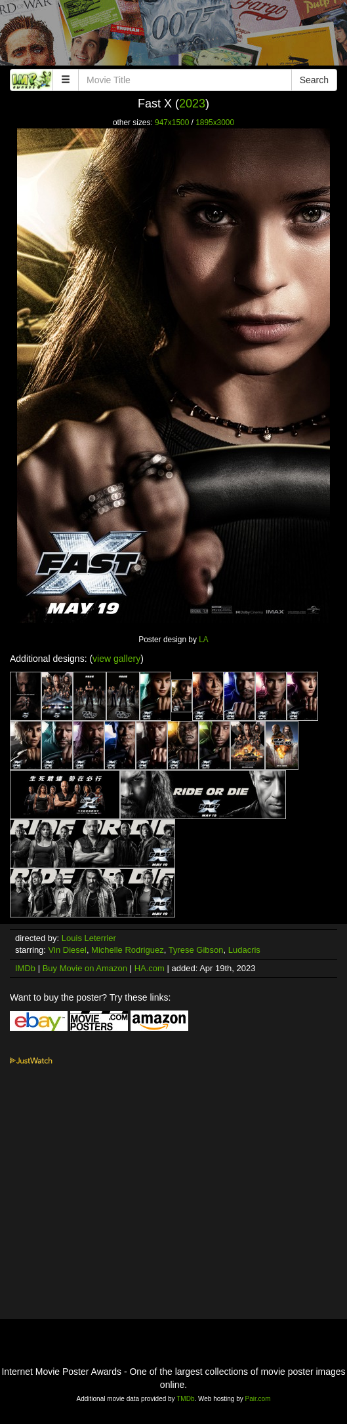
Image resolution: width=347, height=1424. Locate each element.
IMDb (25, 968)
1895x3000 (214, 122)
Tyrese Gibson (196, 950)
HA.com (149, 968)
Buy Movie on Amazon (85, 968)
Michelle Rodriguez (127, 950)
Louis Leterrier (89, 938)
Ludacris (244, 950)
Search (314, 80)
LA (204, 639)
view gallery (116, 658)
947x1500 (172, 122)
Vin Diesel (68, 950)
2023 (192, 103)
